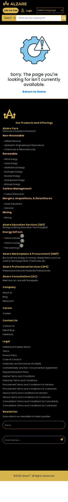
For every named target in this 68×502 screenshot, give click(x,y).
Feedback (8, 334)
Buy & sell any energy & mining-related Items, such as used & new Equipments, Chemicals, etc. (31, 259)
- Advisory (8, 208)
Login (26, 10)
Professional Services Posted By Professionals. (27, 270)
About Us (7, 292)
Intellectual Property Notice (16, 346)
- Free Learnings (11, 247)
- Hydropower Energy (14, 180)
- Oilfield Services (12, 141)
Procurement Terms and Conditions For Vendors (28, 384)
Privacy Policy (10, 355)
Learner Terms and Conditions (19, 376)
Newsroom (8, 300)
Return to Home (34, 92)
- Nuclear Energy (11, 175)
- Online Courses (12, 242)
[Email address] (30, 440)
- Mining (7, 217)
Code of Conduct (12, 359)
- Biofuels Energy (11, 184)
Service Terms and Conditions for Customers (27, 397)
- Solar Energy (10, 163)
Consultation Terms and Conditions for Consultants (30, 401)
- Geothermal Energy (14, 167)
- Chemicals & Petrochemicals (19, 149)
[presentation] (27, 457)
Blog (5, 296)
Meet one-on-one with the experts (20, 280)
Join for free (10, 10)
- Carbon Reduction (13, 194)
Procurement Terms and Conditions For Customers (30, 388)
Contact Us (9, 325)
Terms (6, 351)
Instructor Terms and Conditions (20, 380)
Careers (7, 313)
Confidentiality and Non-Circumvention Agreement (30, 367)
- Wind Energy (10, 159)
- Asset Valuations (12, 203)
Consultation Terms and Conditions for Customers (30, 405)
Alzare (26, 476)
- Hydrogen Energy (12, 171)
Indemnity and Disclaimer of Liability (22, 363)
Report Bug (8, 330)
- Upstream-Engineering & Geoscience (23, 145)
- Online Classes (12, 238)
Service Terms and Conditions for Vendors (25, 392)
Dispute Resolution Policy (16, 371)
